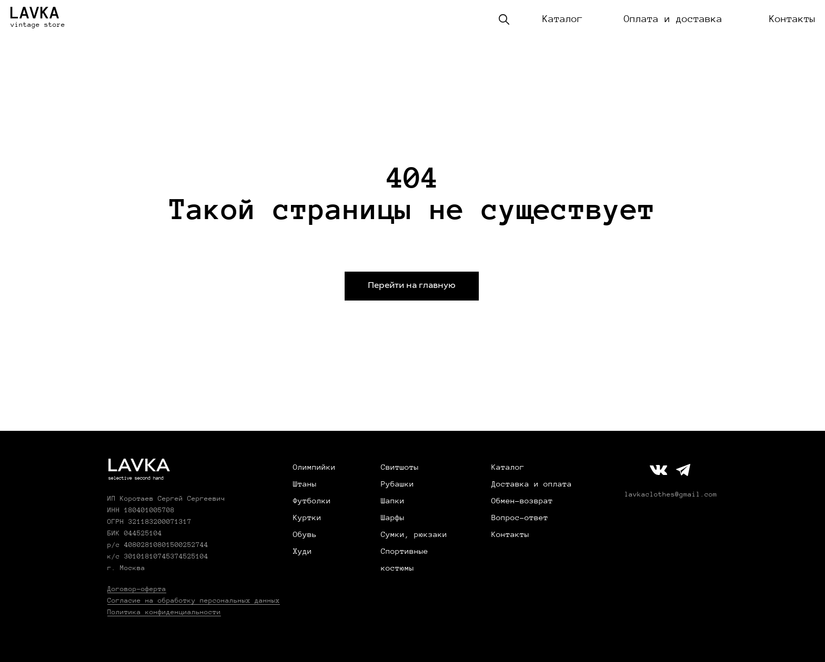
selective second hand (136, 478)
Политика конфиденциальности (164, 612)
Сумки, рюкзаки (414, 534)
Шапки (393, 500)
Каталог (562, 19)
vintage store (38, 24)
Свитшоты (400, 467)
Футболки (312, 500)
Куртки (307, 517)
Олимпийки (314, 467)
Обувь (305, 534)
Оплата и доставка (673, 19)
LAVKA (35, 12)
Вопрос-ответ (519, 517)
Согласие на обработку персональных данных (193, 600)
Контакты (792, 19)
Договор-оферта (136, 589)
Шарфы (393, 517)
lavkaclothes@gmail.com (671, 494)
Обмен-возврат (522, 500)
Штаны (305, 484)
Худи (302, 551)
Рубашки (397, 484)
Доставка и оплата (531, 484)
